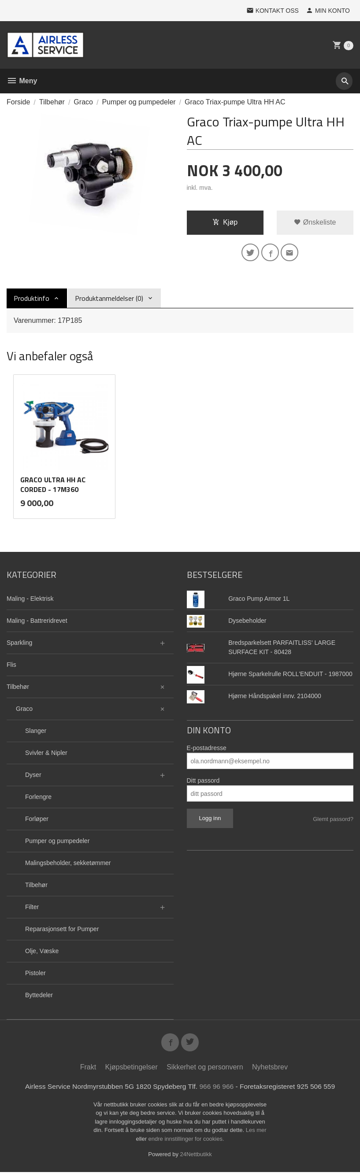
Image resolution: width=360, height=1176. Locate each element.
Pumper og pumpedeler (57, 843)
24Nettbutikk (196, 1158)
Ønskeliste (315, 222)
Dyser (33, 776)
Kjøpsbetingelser (131, 1070)
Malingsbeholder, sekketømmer (68, 865)
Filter (32, 909)
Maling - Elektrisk (30, 600)
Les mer (256, 1134)
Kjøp (225, 222)
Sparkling (19, 644)
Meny (22, 81)
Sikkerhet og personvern (205, 1070)
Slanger (35, 732)
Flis (11, 666)
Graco (24, 710)
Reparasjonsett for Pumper (62, 931)
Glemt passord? (333, 821)
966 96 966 (217, 1090)
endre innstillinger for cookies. (186, 1142)
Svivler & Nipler (46, 754)
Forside (18, 102)
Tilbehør (18, 688)
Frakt (88, 1070)
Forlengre (38, 798)
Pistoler (35, 975)
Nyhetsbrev (270, 1070)
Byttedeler (39, 997)
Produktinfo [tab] (31, 300)
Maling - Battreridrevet (37, 622)
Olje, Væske (42, 953)
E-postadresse (206, 750)
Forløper (36, 821)
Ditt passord (203, 782)
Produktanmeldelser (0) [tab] (109, 300)
